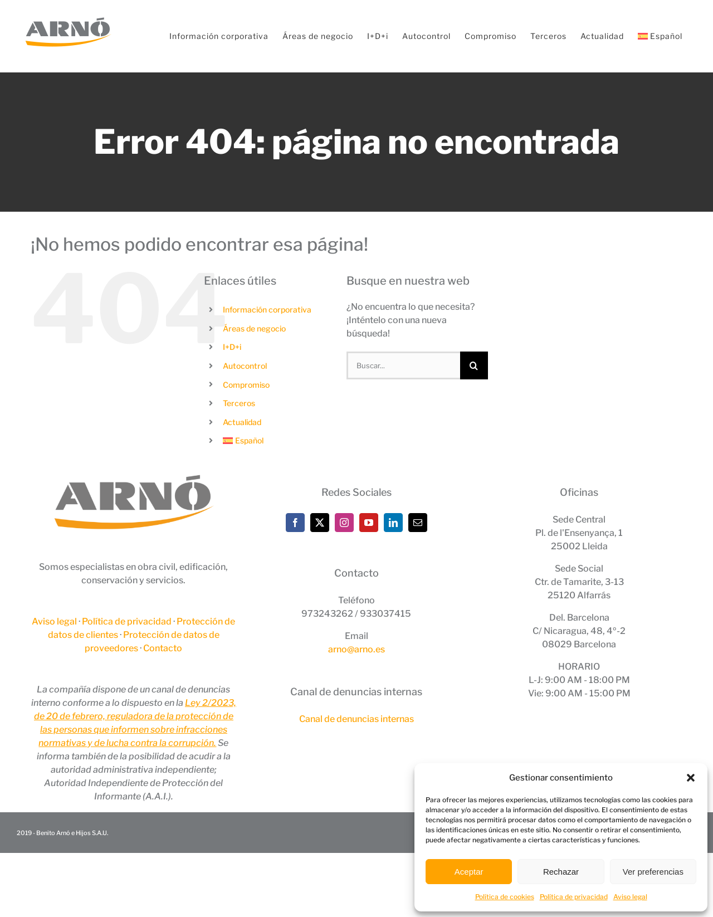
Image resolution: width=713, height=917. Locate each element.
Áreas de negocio (254, 328)
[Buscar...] (403, 365)
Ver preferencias (653, 871)
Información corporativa (267, 309)
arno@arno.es (356, 649)
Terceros (239, 403)
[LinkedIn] (393, 522)
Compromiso (246, 384)
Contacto (162, 648)
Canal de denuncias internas (356, 719)
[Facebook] (295, 522)
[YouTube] (368, 522)
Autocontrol (245, 365)
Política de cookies (504, 896)
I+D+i (232, 347)
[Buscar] (474, 365)
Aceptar (469, 871)
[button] (690, 777)
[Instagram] (344, 522)
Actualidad (242, 422)
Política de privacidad (574, 896)
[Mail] (417, 522)
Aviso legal (630, 896)
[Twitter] (319, 522)
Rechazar (561, 871)
